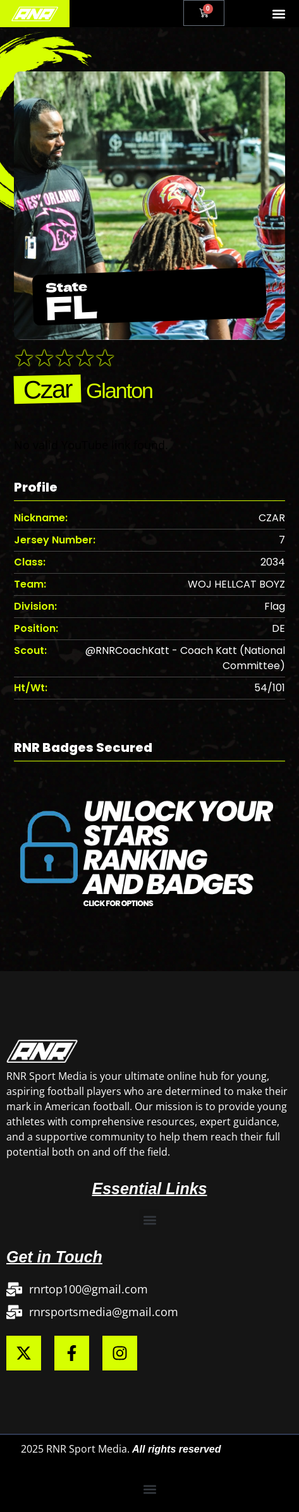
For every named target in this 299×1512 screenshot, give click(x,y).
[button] (279, 13)
